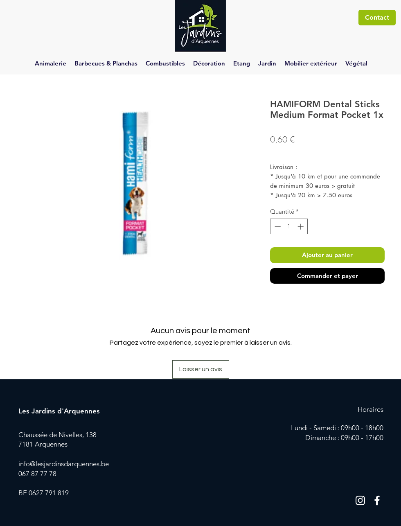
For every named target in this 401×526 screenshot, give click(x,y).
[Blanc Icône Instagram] (360, 500)
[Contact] (377, 17)
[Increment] (301, 226)
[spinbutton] (289, 226)
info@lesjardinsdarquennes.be (63, 464)
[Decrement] (276, 226)
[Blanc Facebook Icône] (377, 500)
